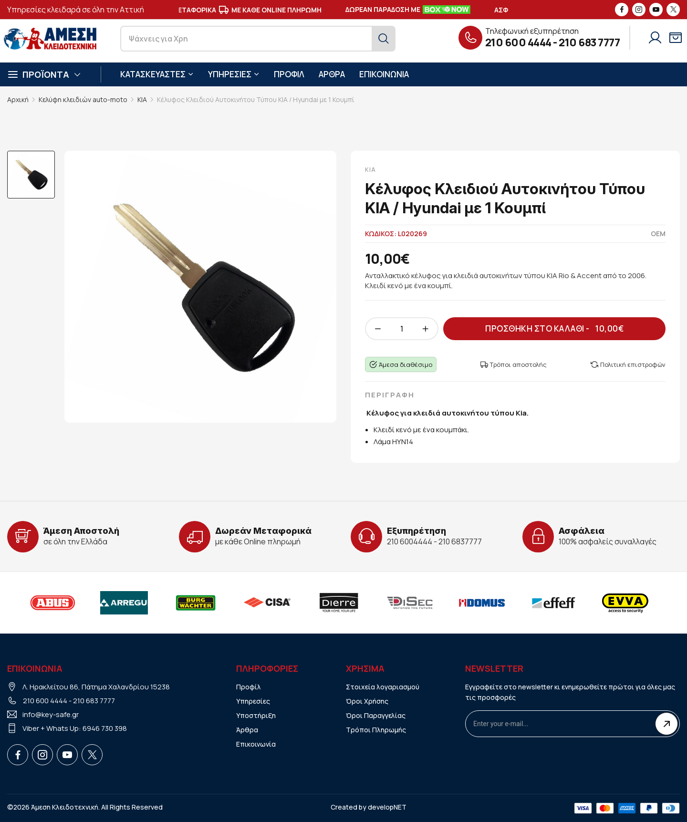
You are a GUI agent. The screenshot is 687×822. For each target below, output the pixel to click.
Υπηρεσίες (253, 701)
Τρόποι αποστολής (513, 364)
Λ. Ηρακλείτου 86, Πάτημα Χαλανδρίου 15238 (96, 687)
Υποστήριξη (256, 715)
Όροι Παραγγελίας (376, 715)
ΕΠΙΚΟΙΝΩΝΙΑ (384, 74)
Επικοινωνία (256, 744)
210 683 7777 (589, 42)
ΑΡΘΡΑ (332, 74)
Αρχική (18, 99)
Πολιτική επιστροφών (628, 364)
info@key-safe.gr (50, 714)
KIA (142, 99)
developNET (387, 807)
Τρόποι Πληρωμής (376, 729)
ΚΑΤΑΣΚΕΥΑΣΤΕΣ (157, 74)
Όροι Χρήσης (367, 701)
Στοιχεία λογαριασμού (382, 686)
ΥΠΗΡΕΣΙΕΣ (234, 74)
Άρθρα (247, 729)
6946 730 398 (105, 728)
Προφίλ (248, 686)
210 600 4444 (518, 42)
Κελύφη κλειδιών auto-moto (83, 99)
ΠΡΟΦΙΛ (289, 74)
